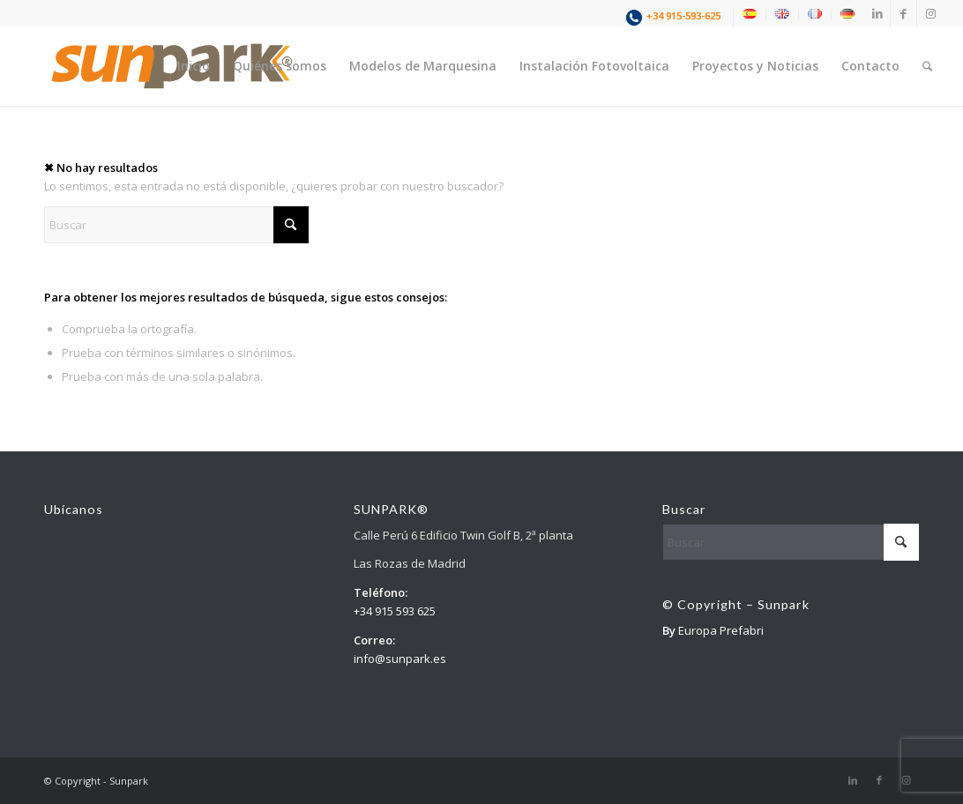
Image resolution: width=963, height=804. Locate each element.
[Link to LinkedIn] (877, 13)
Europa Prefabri (721, 630)
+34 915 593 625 (395, 611)
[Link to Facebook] (903, 13)
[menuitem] (675, 17)
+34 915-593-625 (683, 15)
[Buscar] (927, 66)
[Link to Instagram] (930, 13)
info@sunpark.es (400, 658)
